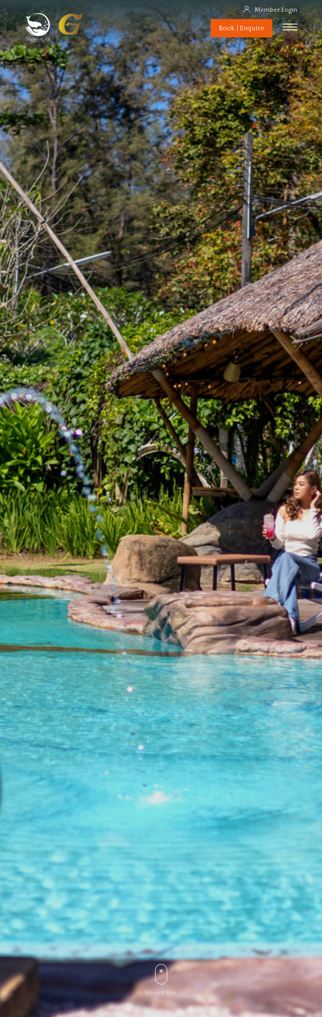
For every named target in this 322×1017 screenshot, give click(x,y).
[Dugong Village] (38, 42)
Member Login (270, 9)
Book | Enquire (241, 28)
